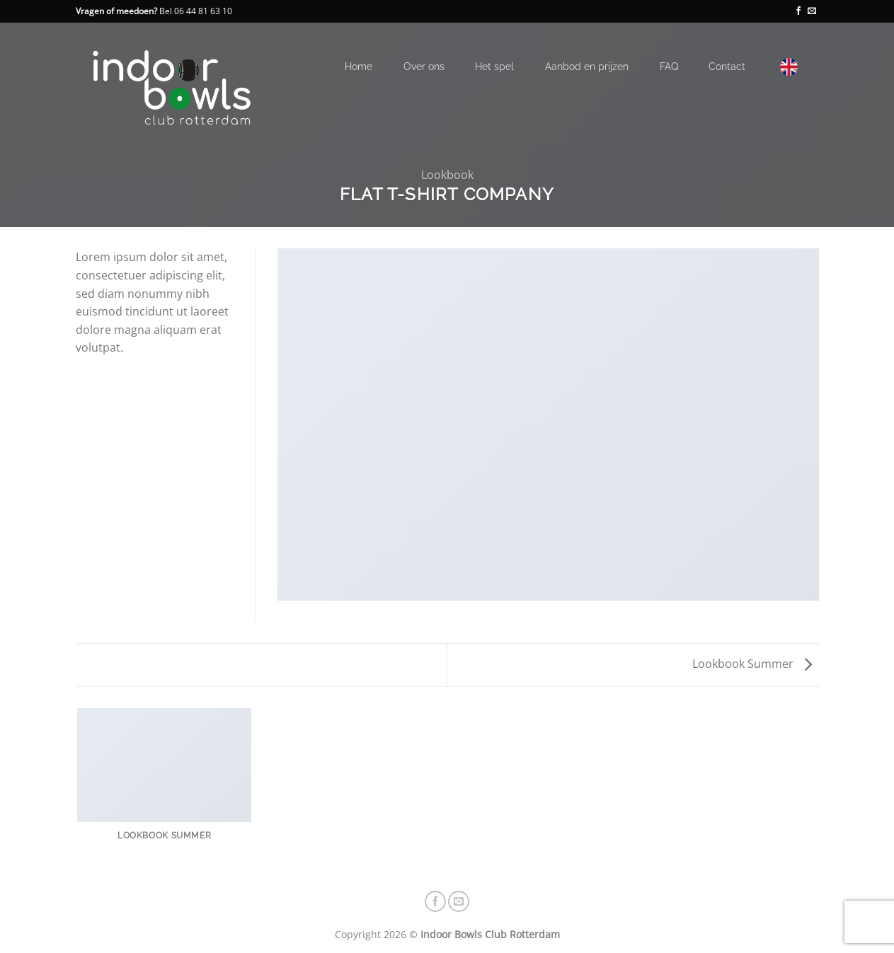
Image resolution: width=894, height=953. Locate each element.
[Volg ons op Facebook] (798, 11)
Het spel (494, 66)
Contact (727, 66)
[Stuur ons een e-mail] (812, 11)
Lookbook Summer (752, 663)
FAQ (669, 66)
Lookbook (447, 175)
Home (358, 66)
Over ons (424, 66)
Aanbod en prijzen (587, 66)
